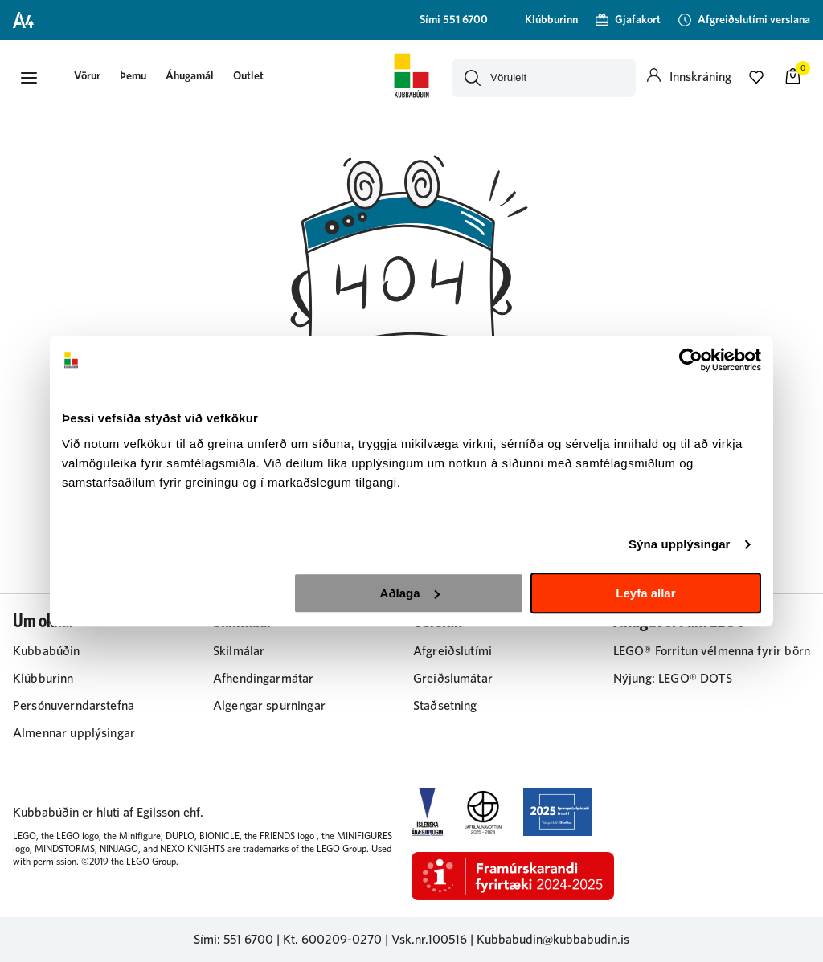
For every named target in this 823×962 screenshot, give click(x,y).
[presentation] (87, 77)
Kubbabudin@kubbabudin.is (553, 939)
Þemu (133, 76)
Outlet (248, 76)
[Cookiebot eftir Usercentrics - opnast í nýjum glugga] (690, 360)
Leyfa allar (645, 593)
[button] (29, 78)
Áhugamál (190, 76)
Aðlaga (410, 593)
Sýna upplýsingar (680, 544)
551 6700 (248, 939)
